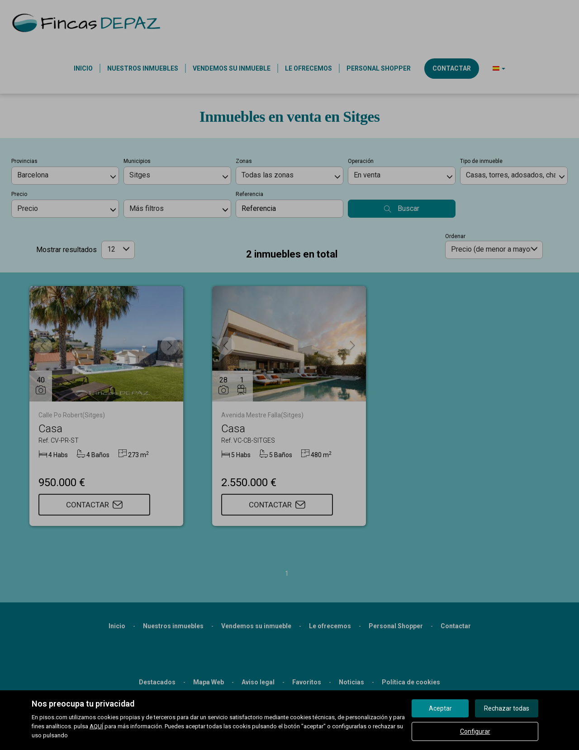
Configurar (475, 731)
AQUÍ (96, 726)
